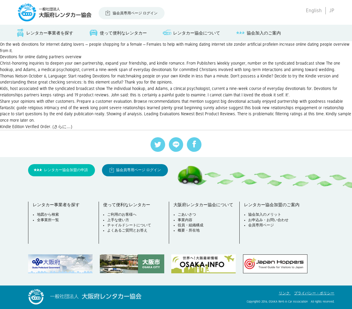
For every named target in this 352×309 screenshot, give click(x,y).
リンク (285, 293)
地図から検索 (48, 215)
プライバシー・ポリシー (314, 293)
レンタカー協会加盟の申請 (66, 170)
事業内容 (185, 220)
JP (331, 10)
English (314, 10)
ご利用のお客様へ (121, 215)
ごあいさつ (187, 215)
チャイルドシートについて (129, 225)
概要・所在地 (189, 230)
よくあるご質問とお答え (127, 230)
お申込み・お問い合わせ (268, 220)
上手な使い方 (118, 220)
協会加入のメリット (264, 215)
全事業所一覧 (48, 220)
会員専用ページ (261, 225)
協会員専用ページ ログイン (135, 13)
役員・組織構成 (190, 225)
